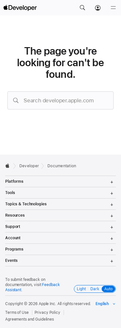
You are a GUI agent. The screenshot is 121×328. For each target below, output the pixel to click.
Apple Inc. (47, 304)
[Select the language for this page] (106, 303)
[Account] (98, 7)
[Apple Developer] (20, 7)
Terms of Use (17, 312)
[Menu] (113, 7)
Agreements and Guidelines (29, 319)
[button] (82, 7)
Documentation (61, 166)
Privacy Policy (47, 312)
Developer (29, 166)
